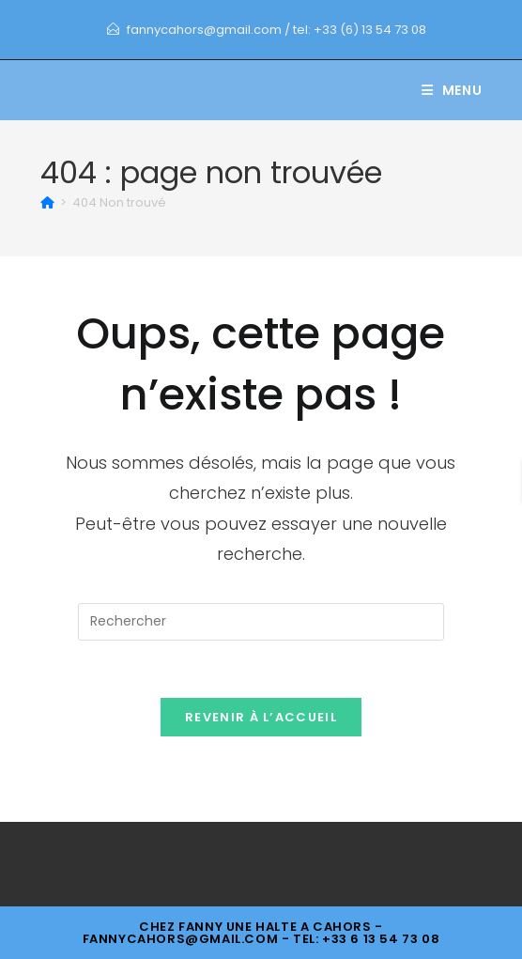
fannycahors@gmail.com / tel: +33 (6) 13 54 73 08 (276, 30)
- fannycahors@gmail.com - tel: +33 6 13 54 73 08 (261, 933)
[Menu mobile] (452, 90)
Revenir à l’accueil (261, 717)
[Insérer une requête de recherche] (261, 622)
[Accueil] (47, 202)
